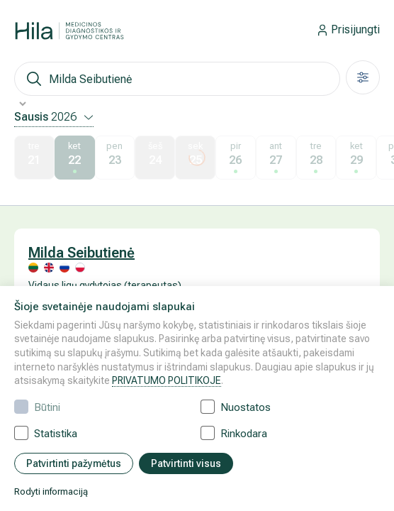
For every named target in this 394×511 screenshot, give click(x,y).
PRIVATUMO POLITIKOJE (166, 380)
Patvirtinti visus (186, 463)
